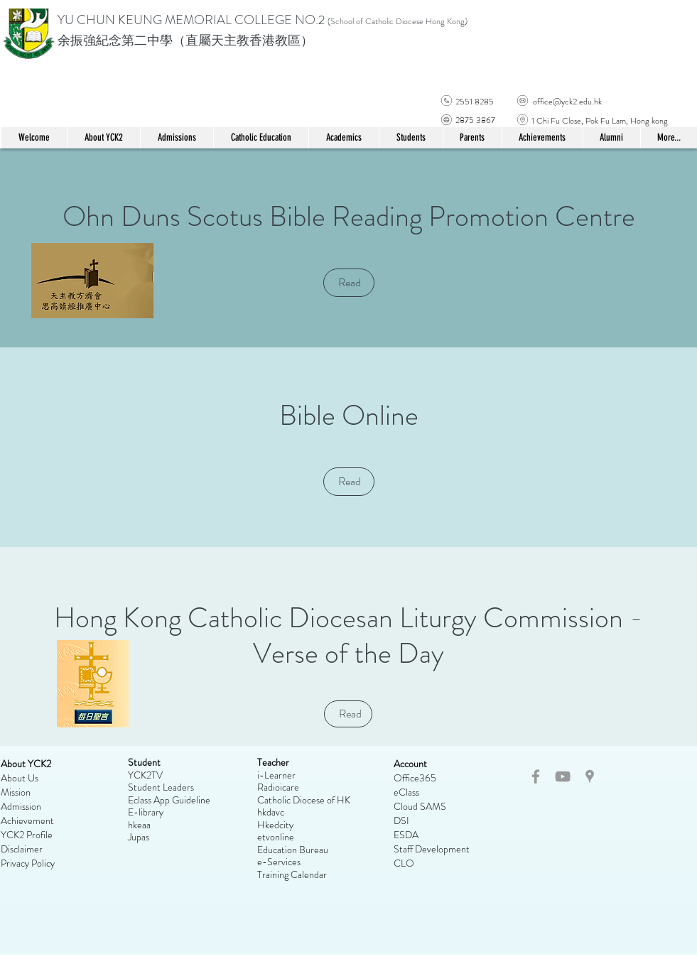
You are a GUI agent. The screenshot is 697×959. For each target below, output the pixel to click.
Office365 (415, 778)
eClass (406, 792)
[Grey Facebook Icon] (535, 776)
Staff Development (432, 849)
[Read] (348, 283)
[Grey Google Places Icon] (589, 776)
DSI (401, 820)
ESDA (406, 835)
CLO (404, 863)
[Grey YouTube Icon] (562, 776)
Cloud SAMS (420, 806)
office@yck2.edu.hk (567, 101)
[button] (260, 137)
